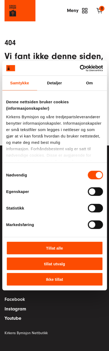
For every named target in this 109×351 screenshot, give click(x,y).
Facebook (15, 299)
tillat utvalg (54, 263)
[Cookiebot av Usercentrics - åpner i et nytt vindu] (79, 68)
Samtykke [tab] (19, 83)
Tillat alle (54, 248)
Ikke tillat (54, 279)
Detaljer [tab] (54, 83)
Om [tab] (89, 83)
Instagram (15, 309)
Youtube (13, 318)
